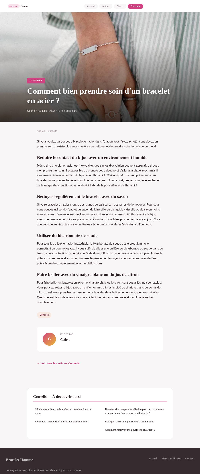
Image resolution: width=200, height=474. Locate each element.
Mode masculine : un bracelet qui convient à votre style (63, 411)
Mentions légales (171, 458)
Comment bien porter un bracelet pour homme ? (62, 421)
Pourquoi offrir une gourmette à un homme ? (130, 421)
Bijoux (120, 6)
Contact (189, 458)
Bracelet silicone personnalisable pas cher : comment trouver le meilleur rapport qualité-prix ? (134, 411)
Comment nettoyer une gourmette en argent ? (130, 429)
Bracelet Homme (19, 460)
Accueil (91, 6)
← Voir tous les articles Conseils (58, 363)
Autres (105, 6)
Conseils (135, 6)
